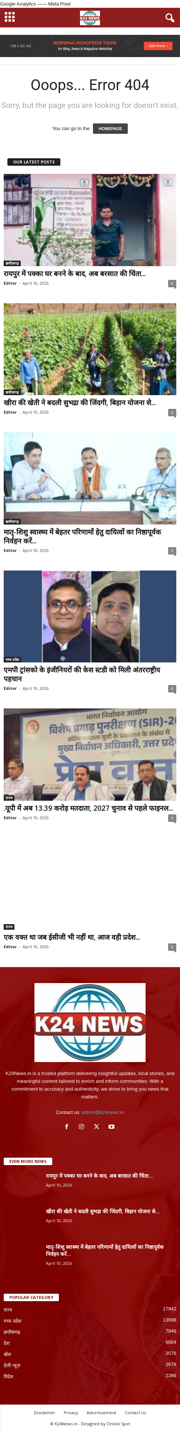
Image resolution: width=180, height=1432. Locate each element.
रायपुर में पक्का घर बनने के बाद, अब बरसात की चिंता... (75, 273)
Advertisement (101, 1412)
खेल (7, 1354)
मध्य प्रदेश (12, 659)
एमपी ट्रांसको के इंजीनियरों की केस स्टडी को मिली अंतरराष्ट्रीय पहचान (82, 674)
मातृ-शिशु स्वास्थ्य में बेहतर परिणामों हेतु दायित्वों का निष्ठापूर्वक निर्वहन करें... (82, 536)
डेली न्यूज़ (12, 1365)
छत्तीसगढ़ (12, 263)
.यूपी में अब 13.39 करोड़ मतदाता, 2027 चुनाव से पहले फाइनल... (88, 808)
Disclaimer (44, 1412)
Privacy (71, 1412)
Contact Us (135, 1412)
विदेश (8, 1376)
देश (7, 1343)
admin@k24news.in (103, 1112)
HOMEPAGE (110, 128)
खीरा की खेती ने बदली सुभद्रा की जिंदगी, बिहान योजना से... (80, 402)
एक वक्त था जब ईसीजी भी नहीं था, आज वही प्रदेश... (72, 937)
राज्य (9, 797)
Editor (10, 283)
